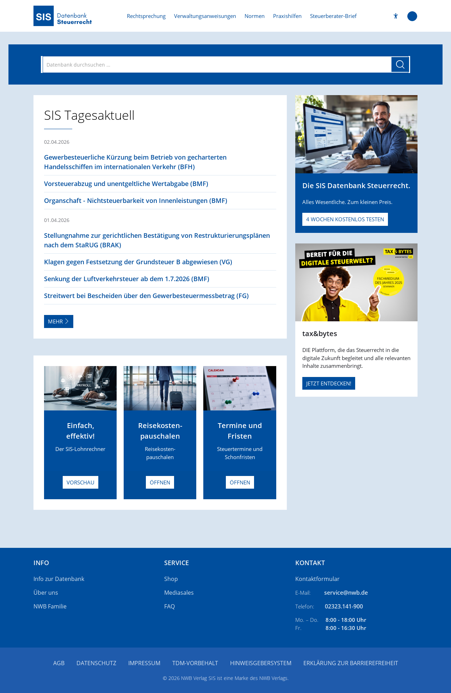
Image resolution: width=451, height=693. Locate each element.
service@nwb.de (346, 592)
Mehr (58, 321)
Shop (171, 579)
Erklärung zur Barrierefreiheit (350, 663)
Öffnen (160, 482)
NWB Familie (50, 606)
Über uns (45, 592)
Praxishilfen (287, 15)
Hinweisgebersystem (260, 663)
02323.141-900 (344, 606)
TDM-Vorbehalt (195, 663)
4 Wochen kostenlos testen (345, 219)
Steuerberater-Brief (333, 15)
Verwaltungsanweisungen (205, 15)
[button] (395, 16)
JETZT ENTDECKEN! (328, 383)
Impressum (144, 663)
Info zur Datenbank (58, 579)
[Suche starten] (400, 64)
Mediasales (179, 592)
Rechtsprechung (146, 15)
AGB (58, 663)
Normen (255, 15)
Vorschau (80, 482)
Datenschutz (96, 663)
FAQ (169, 606)
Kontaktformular (317, 579)
